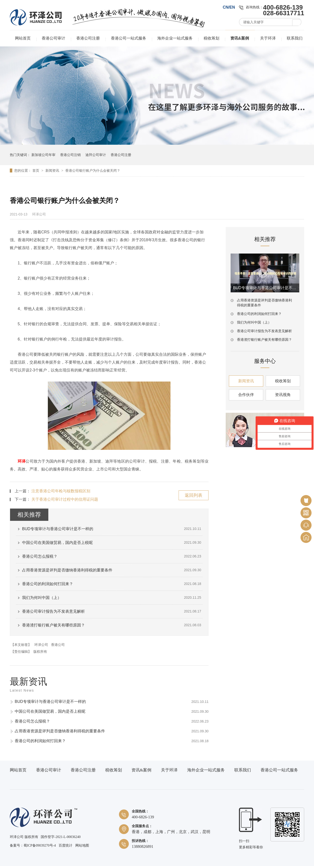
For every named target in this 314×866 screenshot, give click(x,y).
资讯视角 (283, 395)
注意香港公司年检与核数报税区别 (60, 491)
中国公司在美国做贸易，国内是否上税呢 (57, 542)
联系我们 (294, 38)
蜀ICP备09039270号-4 (40, 845)
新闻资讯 (52, 170)
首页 (36, 170)
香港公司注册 (88, 38)
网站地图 (82, 845)
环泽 (22, 461)
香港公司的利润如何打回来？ (47, 584)
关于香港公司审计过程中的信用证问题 (64, 499)
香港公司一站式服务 (128, 38)
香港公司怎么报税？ (39, 556)
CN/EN (229, 7)
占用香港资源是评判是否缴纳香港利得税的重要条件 (67, 570)
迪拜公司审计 (95, 155)
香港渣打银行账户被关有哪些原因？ (53, 625)
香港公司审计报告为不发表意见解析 (53, 611)
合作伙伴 (246, 395)
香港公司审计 (53, 38)
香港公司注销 (70, 155)
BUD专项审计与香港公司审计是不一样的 (57, 529)
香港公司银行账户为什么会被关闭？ (92, 170)
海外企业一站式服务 (175, 38)
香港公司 (58, 645)
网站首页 (23, 38)
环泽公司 (41, 645)
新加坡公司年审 (43, 155)
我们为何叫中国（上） (41, 598)
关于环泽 (268, 38)
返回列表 (193, 495)
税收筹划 (211, 38)
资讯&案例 (239, 38)
